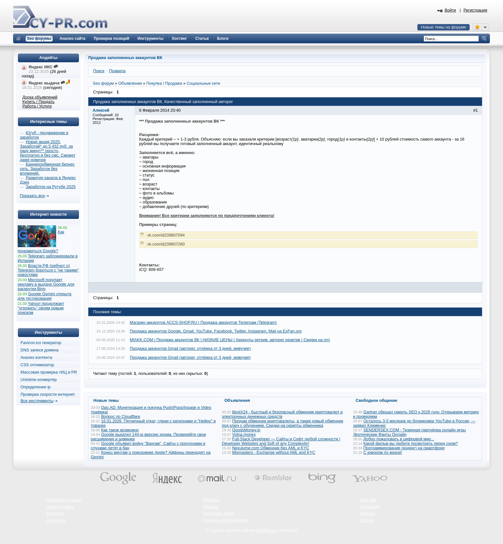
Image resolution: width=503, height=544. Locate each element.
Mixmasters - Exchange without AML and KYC (273, 452)
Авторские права (219, 513)
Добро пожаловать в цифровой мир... (398, 439)
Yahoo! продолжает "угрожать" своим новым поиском (41, 308)
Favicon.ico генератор (41, 343)
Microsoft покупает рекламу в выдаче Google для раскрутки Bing (46, 284)
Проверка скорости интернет (48, 394)
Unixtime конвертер (39, 379)
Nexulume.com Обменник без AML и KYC (270, 448)
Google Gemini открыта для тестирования (44, 296)
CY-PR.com (266, 530)
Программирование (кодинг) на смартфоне (404, 448)
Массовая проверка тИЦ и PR (49, 372)
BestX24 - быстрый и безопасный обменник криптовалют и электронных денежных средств (282, 414)
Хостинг (367, 520)
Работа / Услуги (37, 106)
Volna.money (244, 434)
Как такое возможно (120, 430)
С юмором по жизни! (382, 452)
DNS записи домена (39, 350)
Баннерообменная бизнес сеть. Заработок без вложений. (47, 169)
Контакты (55, 513)
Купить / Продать (38, 101)
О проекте (55, 520)
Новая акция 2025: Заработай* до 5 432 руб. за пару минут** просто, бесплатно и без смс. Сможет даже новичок (47, 151)
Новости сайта (60, 507)
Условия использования (225, 520)
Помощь (211, 507)
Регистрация (475, 10)
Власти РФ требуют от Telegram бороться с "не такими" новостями (48, 270)
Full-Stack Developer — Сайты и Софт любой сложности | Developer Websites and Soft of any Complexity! (281, 441)
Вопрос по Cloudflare (120, 416)
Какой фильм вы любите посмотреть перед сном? (410, 443)
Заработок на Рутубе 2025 (50, 187)
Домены (367, 513)
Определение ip (36, 387)
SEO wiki (368, 500)
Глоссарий (370, 507)
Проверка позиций (63, 500)
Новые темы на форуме (443, 27)
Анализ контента (36, 357)
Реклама (211, 500)
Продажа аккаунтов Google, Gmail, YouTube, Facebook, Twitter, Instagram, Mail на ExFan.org (216, 331)
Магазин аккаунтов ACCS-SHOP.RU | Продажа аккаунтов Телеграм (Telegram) (203, 322)
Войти (450, 10)
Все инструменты (37, 401)
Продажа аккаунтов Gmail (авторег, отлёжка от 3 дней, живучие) (190, 348)
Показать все (32, 196)
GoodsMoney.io (246, 430)
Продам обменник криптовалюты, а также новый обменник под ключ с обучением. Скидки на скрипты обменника (282, 423)
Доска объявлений (39, 97)
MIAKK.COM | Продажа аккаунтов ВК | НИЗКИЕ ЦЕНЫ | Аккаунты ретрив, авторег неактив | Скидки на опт (230, 340)
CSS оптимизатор (37, 365)
